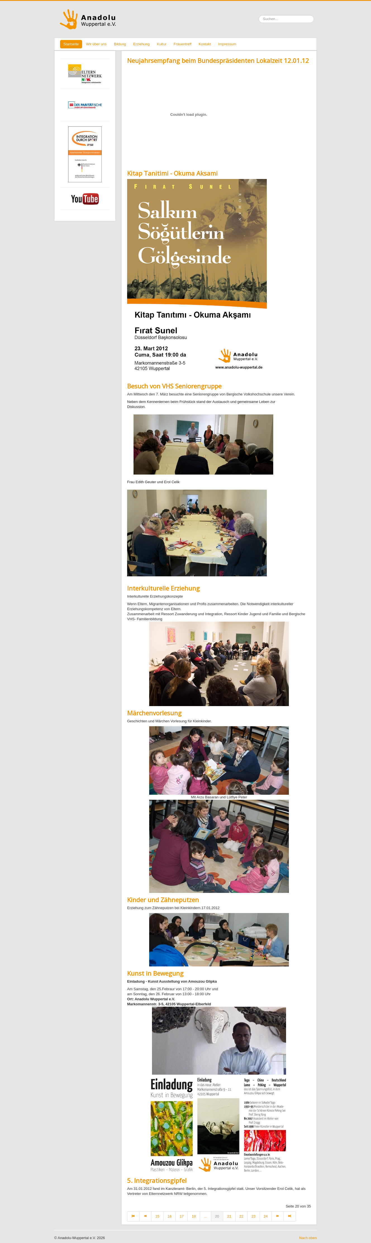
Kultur (162, 44)
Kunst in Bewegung (155, 973)
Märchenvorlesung (154, 712)
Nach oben (308, 1238)
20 (217, 1216)
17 (182, 1216)
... (205, 1216)
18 (194, 1216)
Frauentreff (182, 44)
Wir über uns (96, 44)
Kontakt (205, 44)
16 (169, 1216)
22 (241, 1216)
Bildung (120, 44)
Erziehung (141, 44)
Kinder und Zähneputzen (163, 899)
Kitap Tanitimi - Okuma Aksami (172, 173)
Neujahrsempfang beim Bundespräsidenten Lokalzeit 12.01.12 (218, 60)
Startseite (71, 44)
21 (229, 1216)
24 (266, 1216)
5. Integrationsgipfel (157, 1180)
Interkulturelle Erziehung (163, 588)
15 (157, 1216)
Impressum (227, 44)
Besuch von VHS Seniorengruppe (174, 386)
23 (253, 1216)
